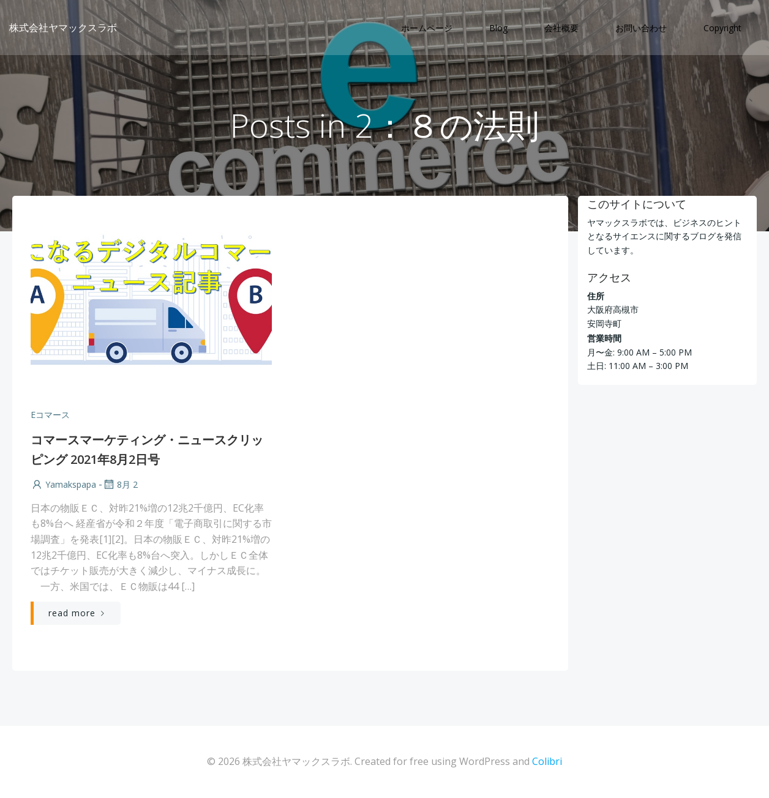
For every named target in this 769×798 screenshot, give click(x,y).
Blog (498, 28)
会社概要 (561, 28)
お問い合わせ (641, 28)
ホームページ (426, 28)
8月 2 (120, 484)
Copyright (722, 28)
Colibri (547, 761)
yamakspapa (63, 484)
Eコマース (50, 414)
